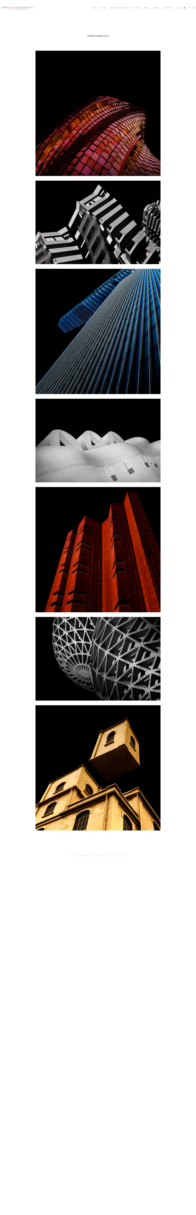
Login (178, 7)
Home (94, 7)
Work (103, 7)
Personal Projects (119, 7)
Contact (167, 7)
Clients (136, 7)
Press (146, 7)
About (156, 7)
